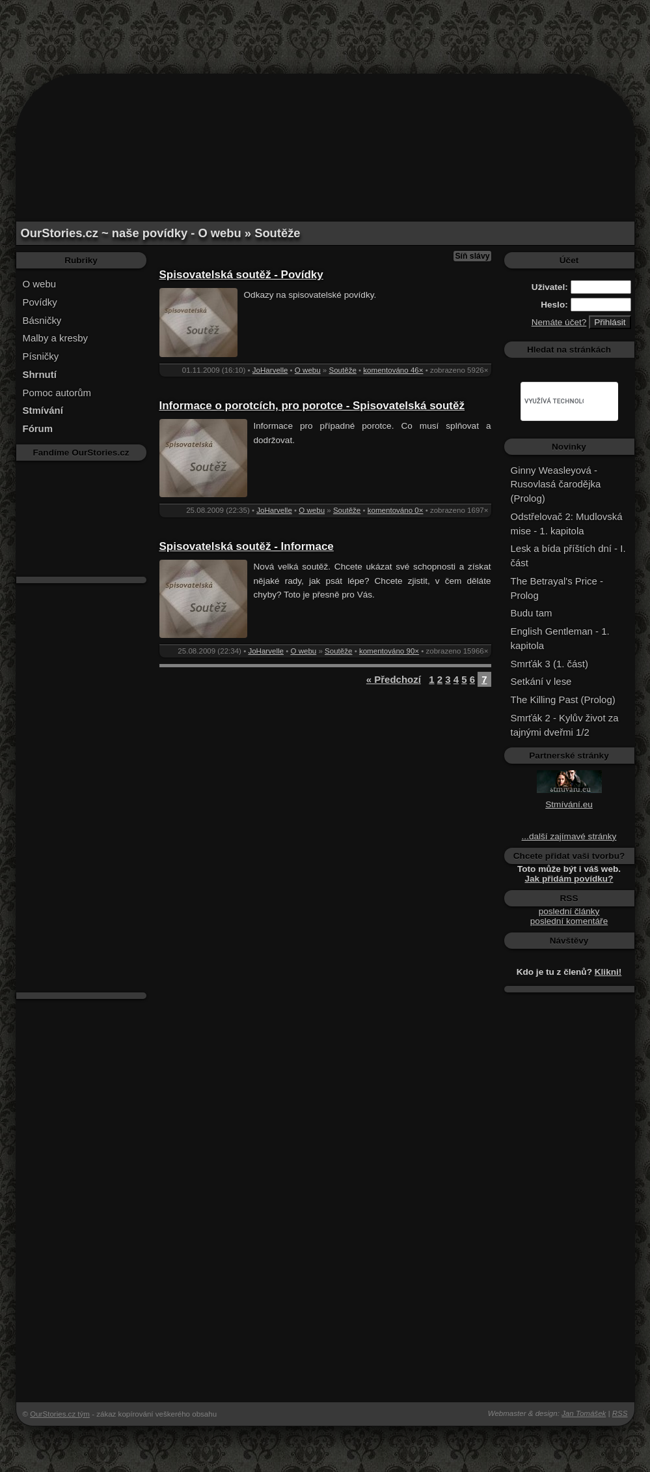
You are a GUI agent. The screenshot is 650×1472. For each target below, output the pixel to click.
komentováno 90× (389, 651)
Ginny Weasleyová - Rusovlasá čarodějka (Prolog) (556, 484)
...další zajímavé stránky (569, 836)
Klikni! (608, 972)
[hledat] (554, 401)
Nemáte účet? (559, 322)
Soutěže (343, 370)
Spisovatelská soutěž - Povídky (241, 274)
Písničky (41, 356)
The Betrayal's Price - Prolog (557, 588)
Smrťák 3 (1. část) (549, 663)
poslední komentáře (569, 921)
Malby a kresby (55, 337)
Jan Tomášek (584, 1413)
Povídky (40, 302)
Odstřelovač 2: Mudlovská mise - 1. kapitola (567, 523)
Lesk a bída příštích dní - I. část (568, 555)
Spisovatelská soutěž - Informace (246, 546)
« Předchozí (393, 679)
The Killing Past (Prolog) (563, 699)
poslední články (569, 911)
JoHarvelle (270, 370)
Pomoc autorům (57, 392)
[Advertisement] (325, 29)
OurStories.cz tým (60, 1414)
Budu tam (531, 612)
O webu (40, 283)
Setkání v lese (541, 681)
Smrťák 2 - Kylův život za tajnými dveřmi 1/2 (565, 725)
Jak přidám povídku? (569, 879)
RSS (620, 1413)
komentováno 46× (393, 370)
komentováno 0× (396, 510)
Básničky (42, 320)
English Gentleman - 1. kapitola (560, 638)
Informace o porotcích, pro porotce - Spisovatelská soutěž (312, 405)
